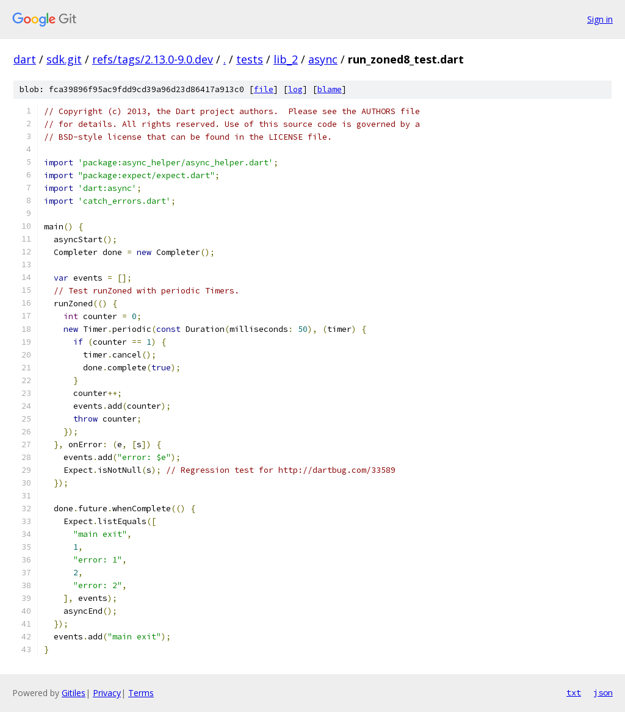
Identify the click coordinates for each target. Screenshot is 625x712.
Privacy (107, 693)
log (295, 89)
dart (24, 59)
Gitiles (73, 693)
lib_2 (285, 59)
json (603, 692)
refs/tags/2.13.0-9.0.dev (152, 59)
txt (573, 692)
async (323, 59)
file (263, 89)
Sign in (600, 19)
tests (249, 59)
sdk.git (64, 59)
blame (329, 89)
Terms (141, 693)
